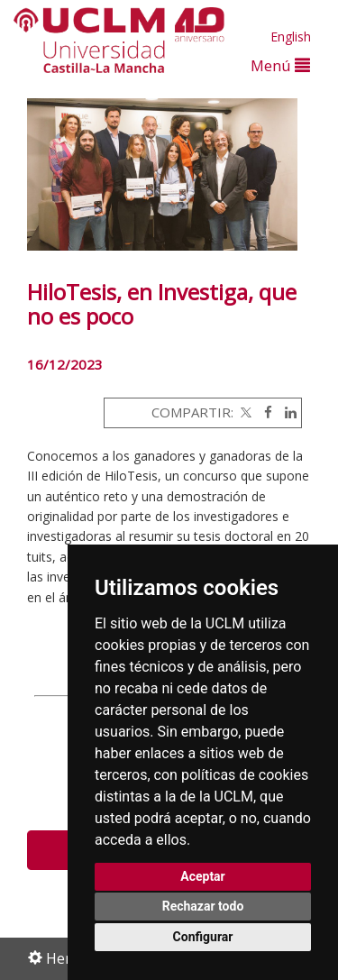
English (290, 36)
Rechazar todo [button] (203, 906)
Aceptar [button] (202, 876)
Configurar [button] (203, 937)
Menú (280, 65)
